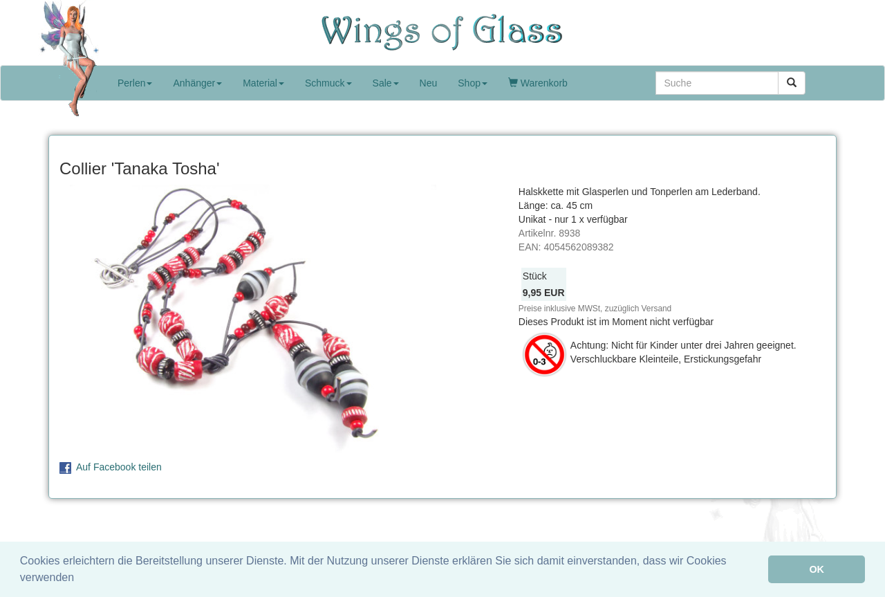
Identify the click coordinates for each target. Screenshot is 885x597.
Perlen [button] (135, 83)
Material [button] (263, 83)
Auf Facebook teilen (119, 466)
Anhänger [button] (197, 83)
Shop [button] (472, 83)
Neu (429, 83)
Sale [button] (386, 83)
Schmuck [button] (328, 83)
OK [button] (816, 569)
